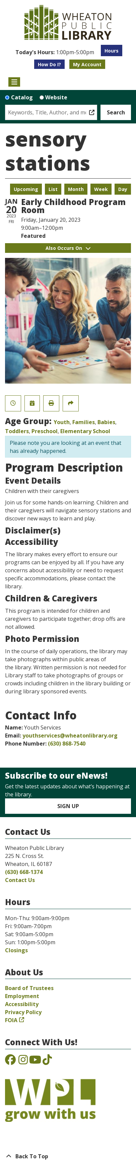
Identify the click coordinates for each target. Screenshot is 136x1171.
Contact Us (20, 880)
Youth (62, 422)
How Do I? (49, 64)
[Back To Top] (68, 1156)
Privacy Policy (23, 1012)
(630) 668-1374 (24, 872)
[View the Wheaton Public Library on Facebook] (10, 1061)
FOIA (11, 1020)
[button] (54, 52)
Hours (112, 50)
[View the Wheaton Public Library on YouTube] (35, 1061)
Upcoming (26, 189)
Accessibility (22, 1004)
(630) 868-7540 (66, 743)
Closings (16, 950)
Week (101, 189)
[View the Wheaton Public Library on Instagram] (23, 1061)
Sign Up (68, 806)
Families (83, 422)
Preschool (44, 431)
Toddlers (17, 431)
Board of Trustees (29, 988)
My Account (87, 64)
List (53, 189)
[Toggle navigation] (14, 82)
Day (122, 189)
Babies (106, 422)
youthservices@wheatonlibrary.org (70, 735)
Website (56, 97)
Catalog (22, 97)
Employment (22, 996)
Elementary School (85, 431)
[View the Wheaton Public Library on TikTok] (47, 1061)
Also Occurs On (68, 248)
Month (76, 189)
